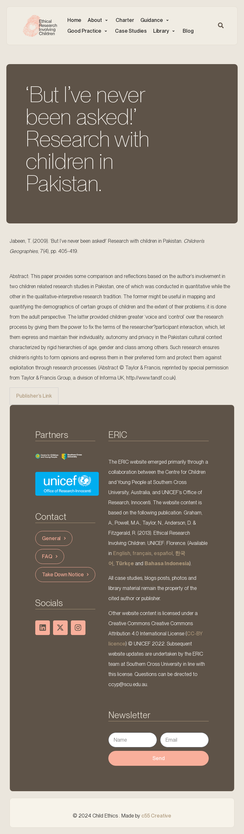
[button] (98, 20)
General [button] (54, 538)
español (163, 553)
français (142, 553)
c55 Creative (156, 816)
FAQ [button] (50, 556)
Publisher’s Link (34, 396)
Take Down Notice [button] (66, 575)
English (121, 553)
